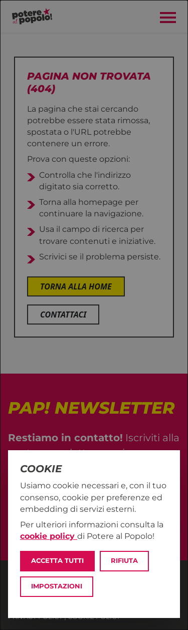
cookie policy (48, 536)
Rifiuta (124, 560)
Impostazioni (56, 586)
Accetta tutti (57, 560)
